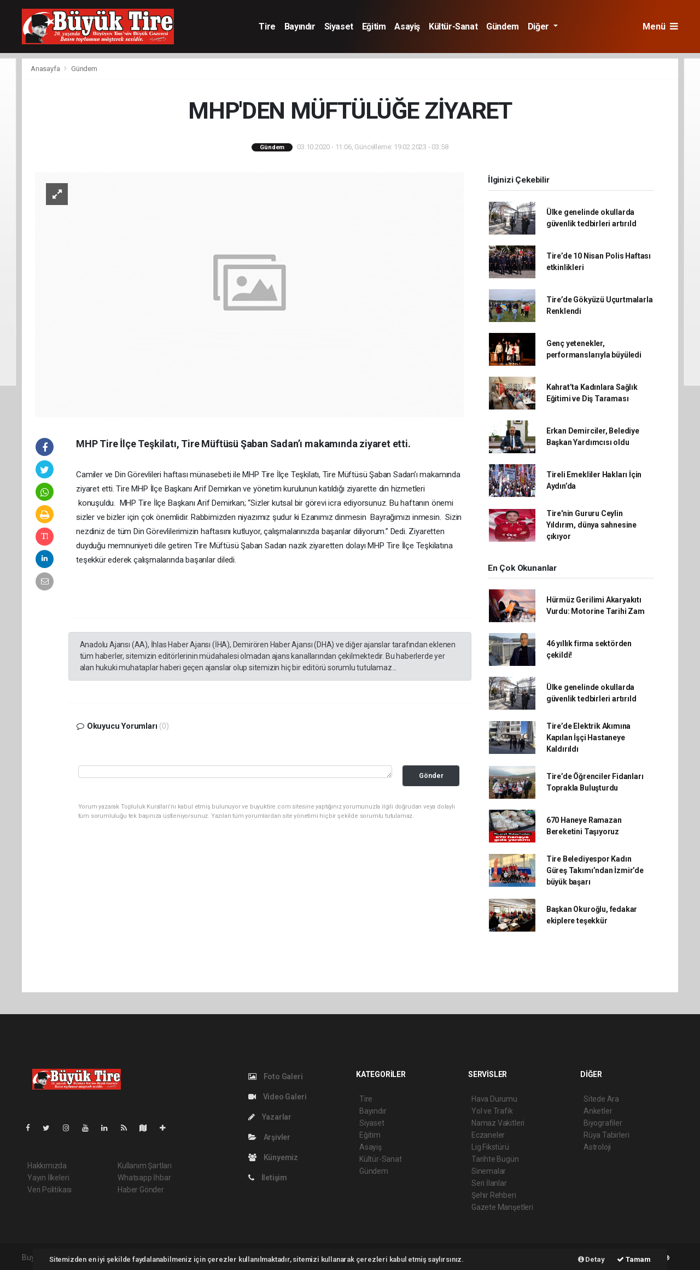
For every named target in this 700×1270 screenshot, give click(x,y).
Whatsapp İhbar (144, 1177)
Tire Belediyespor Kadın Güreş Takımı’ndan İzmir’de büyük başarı (595, 870)
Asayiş (407, 26)
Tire (267, 26)
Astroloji (597, 1147)
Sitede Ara (601, 1099)
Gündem (502, 26)
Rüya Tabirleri (606, 1135)
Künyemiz (273, 1157)
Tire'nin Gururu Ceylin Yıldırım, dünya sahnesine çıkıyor (591, 525)
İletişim (267, 1177)
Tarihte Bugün (495, 1159)
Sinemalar (488, 1171)
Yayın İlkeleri (48, 1177)
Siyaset (338, 26)
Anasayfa (46, 69)
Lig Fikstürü (490, 1147)
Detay (591, 1259)
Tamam (634, 1259)
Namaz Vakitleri (497, 1123)
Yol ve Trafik (492, 1111)
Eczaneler (488, 1135)
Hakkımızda (47, 1165)
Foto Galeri (275, 1076)
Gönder (431, 775)
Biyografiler (603, 1123)
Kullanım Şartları (145, 1165)
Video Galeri (277, 1096)
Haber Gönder (141, 1189)
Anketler (598, 1111)
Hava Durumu (494, 1099)
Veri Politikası (49, 1189)
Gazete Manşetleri (502, 1207)
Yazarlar (269, 1117)
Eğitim (374, 26)
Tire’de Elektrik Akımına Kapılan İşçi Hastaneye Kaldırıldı (588, 737)
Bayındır (300, 26)
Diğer (539, 26)
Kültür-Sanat (453, 26)
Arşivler (269, 1137)
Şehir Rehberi (493, 1195)
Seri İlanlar (489, 1183)
